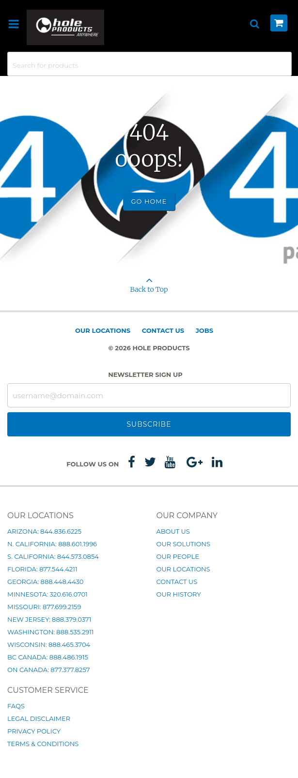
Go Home (149, 201)
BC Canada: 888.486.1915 (47, 657)
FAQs (16, 706)
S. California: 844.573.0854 (53, 556)
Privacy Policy (34, 731)
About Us (173, 531)
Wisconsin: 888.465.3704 (48, 644)
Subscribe (148, 424)
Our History (179, 594)
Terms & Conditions (42, 744)
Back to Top (149, 281)
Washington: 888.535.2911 (50, 632)
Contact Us (163, 330)
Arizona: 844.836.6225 (44, 531)
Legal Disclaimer (38, 718)
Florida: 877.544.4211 (42, 569)
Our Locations (102, 330)
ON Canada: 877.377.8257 (48, 669)
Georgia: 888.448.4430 (45, 581)
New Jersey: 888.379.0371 (49, 619)
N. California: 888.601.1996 (52, 544)
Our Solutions (183, 544)
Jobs (204, 330)
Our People (178, 556)
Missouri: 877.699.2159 (44, 607)
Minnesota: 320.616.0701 (47, 594)
